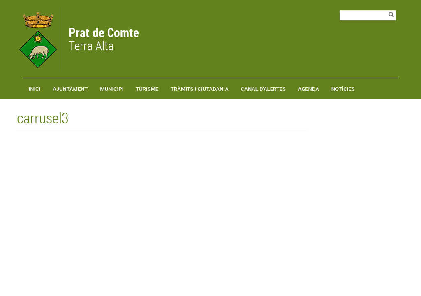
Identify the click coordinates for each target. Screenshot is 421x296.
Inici (35, 89)
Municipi (111, 89)
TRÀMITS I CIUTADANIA (200, 89)
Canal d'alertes (263, 89)
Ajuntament (70, 89)
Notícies (343, 89)
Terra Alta (104, 40)
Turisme (147, 89)
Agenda (308, 89)
